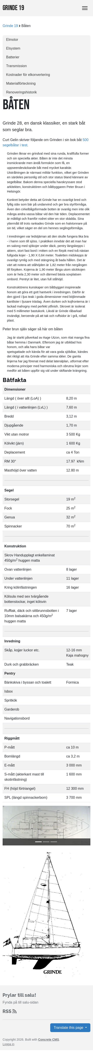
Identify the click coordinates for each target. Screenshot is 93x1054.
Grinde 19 (13, 8)
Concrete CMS (48, 1039)
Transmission (16, 66)
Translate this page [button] (69, 1027)
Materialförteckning (21, 83)
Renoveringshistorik (21, 92)
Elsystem (13, 48)
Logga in (8, 1044)
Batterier (12, 57)
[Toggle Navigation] (84, 8)
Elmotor (12, 39)
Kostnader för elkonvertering (28, 75)
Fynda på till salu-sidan (20, 1002)
